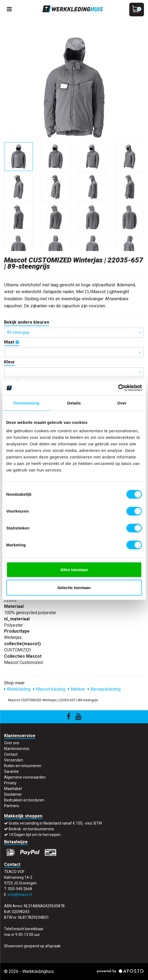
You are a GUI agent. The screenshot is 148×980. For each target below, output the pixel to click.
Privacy (10, 783)
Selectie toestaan (74, 587)
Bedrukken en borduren (24, 800)
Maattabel (13, 788)
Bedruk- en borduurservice (31, 829)
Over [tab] (122, 402)
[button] (74, 352)
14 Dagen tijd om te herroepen (35, 834)
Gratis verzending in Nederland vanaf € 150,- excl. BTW (55, 823)
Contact (11, 754)
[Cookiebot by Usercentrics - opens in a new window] (118, 387)
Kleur (9, 362)
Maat (11, 342)
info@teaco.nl (20, 894)
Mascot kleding (49, 689)
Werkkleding (17, 689)
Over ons (11, 743)
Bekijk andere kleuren (26, 322)
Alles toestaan (74, 569)
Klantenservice (16, 748)
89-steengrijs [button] (74, 332)
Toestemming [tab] (26, 402)
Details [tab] (74, 402)
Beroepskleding (104, 689)
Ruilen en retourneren (22, 766)
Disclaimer (13, 794)
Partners (11, 806)
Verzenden (13, 760)
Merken (76, 689)
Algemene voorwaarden (25, 777)
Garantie (11, 771)
